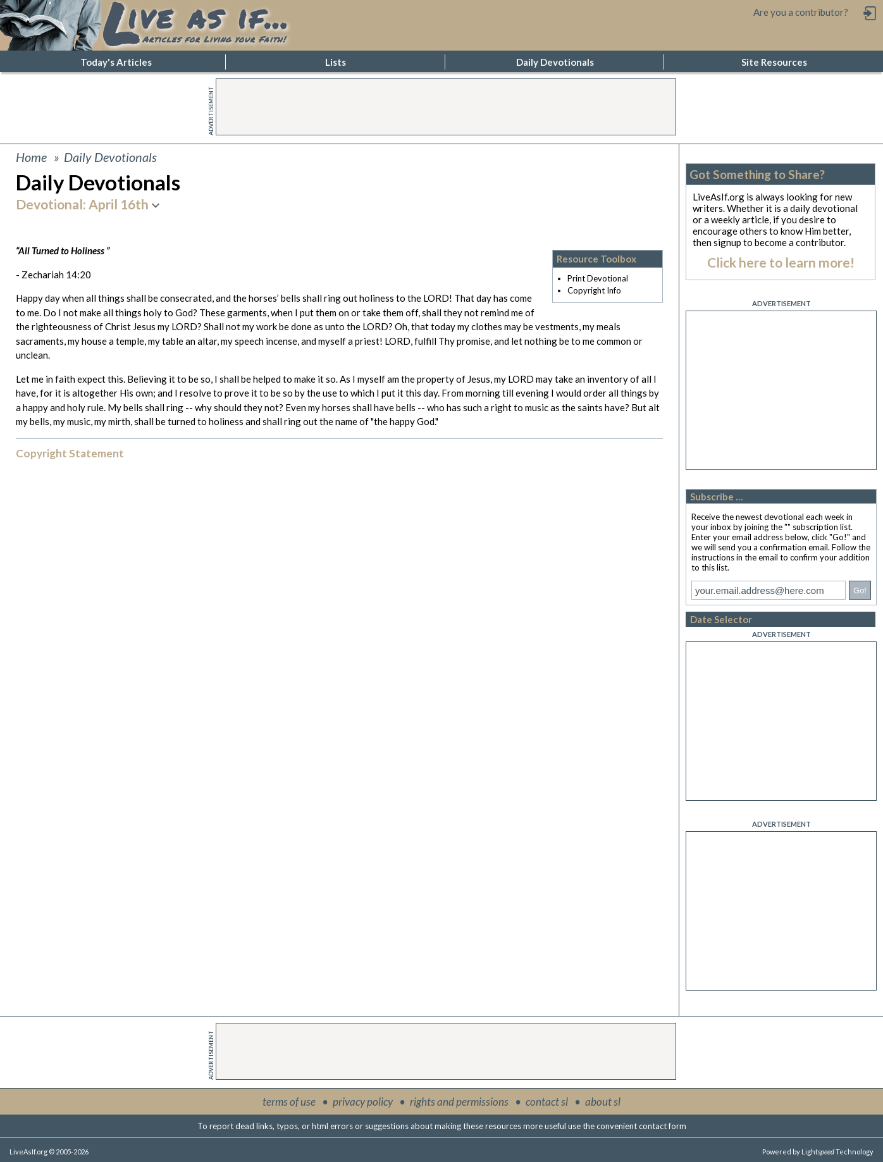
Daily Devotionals (555, 62)
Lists (335, 62)
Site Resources (774, 62)
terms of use (289, 1101)
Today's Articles (116, 62)
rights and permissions (459, 1101)
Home (31, 156)
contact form (662, 1126)
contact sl (547, 1101)
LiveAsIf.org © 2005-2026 (49, 1151)
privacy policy (363, 1101)
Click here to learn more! (781, 262)
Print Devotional (597, 278)
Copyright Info (594, 290)
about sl (603, 1101)
